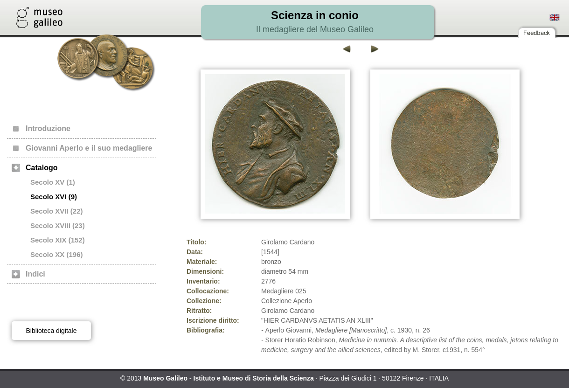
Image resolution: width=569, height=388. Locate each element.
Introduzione (48, 128)
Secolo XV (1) (52, 182)
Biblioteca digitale (51, 330)
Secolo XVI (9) (53, 197)
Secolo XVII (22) (56, 211)
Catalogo (41, 168)
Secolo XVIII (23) (57, 225)
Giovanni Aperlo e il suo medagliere (89, 148)
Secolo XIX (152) (57, 240)
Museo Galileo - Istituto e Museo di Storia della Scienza (228, 378)
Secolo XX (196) (56, 254)
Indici (35, 274)
